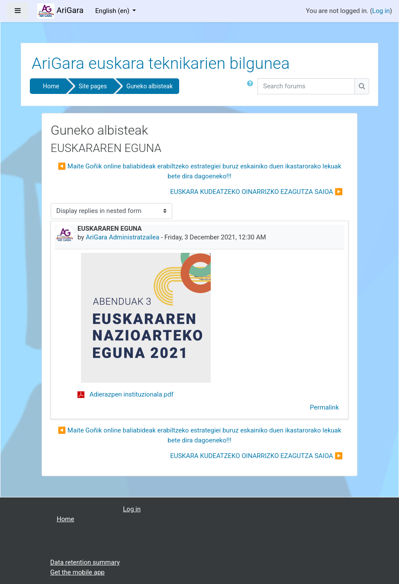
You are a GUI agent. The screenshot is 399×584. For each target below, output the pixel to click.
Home (51, 86)
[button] (251, 87)
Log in (381, 11)
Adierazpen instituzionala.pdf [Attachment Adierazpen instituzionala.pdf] (125, 394)
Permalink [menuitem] (324, 407)
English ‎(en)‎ (113, 11)
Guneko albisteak (149, 86)
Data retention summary (85, 562)
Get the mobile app (77, 572)
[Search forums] (306, 86)
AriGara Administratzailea (122, 237)
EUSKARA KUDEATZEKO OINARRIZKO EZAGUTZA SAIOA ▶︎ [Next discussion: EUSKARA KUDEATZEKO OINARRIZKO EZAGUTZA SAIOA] (256, 192)
